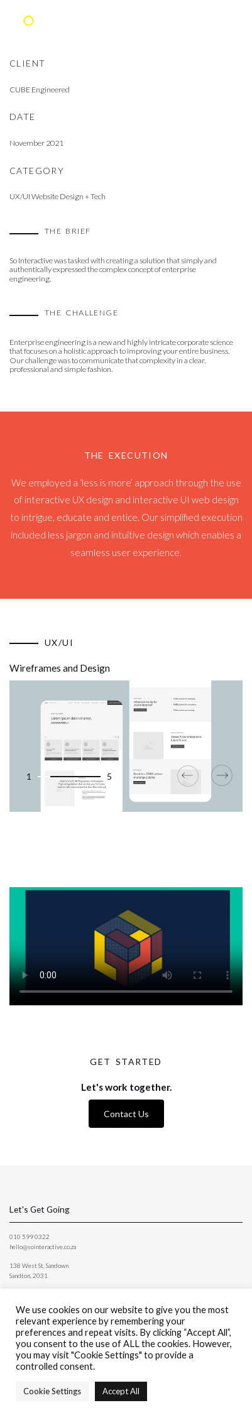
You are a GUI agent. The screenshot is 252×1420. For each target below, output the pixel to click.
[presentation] (192, 776)
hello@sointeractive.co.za (42, 1246)
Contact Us (126, 1113)
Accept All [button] (121, 1391)
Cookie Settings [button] (52, 1391)
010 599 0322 (29, 1236)
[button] (44, 776)
